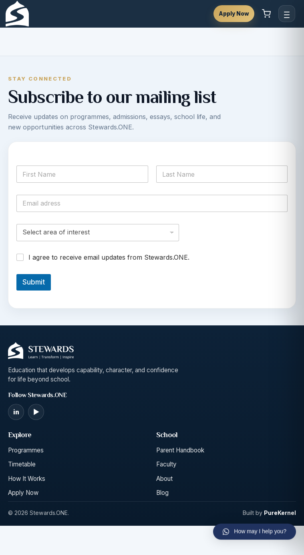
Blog (162, 492)
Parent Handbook (180, 450)
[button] (254, 525)
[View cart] (266, 13)
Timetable (22, 464)
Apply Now (234, 13)
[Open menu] (286, 13)
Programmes (26, 450)
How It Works (26, 478)
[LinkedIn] (16, 412)
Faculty (166, 464)
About (164, 478)
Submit (33, 282)
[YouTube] (36, 412)
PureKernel (280, 512)
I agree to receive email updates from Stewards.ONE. (108, 257)
